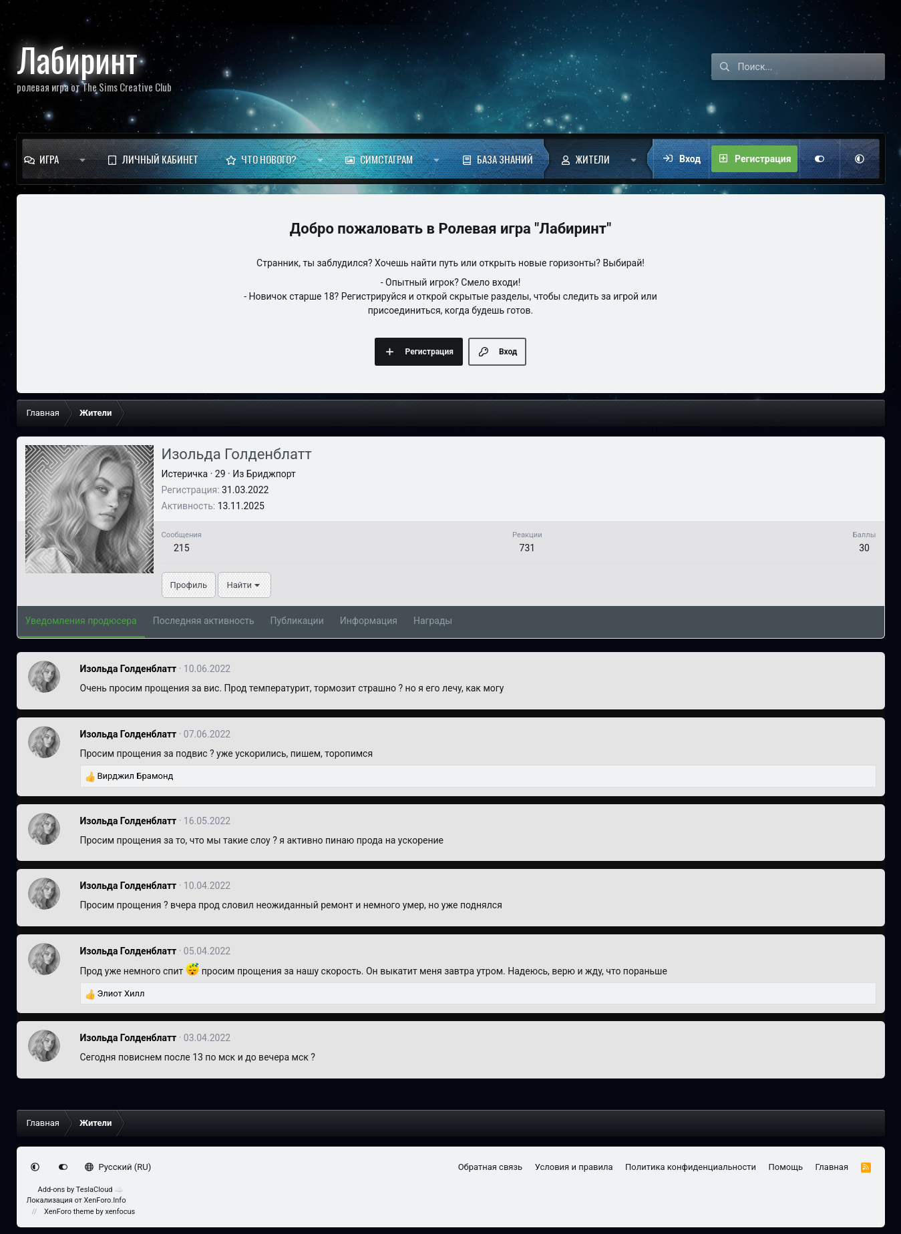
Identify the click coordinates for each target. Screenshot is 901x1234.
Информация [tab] (368, 620)
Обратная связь (490, 1167)
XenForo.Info (105, 1200)
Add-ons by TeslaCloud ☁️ (81, 1189)
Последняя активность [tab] (203, 620)
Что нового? (269, 158)
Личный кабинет (160, 158)
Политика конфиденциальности (690, 1167)
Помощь (786, 1167)
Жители (593, 158)
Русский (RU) (118, 1167)
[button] (82, 159)
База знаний (505, 158)
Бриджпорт (271, 474)
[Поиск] (811, 66)
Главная (832, 1167)
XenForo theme (69, 1211)
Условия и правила (574, 1167)
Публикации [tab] (297, 620)
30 (864, 548)
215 (182, 548)
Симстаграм (386, 158)
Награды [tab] (432, 620)
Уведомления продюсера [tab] (81, 620)
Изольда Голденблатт (128, 668)
